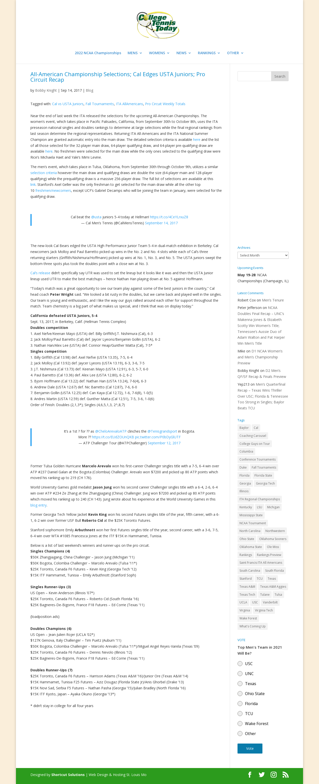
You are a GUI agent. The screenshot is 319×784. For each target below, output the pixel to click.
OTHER (233, 53)
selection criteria (43, 172)
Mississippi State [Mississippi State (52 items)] (251, 515)
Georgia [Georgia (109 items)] (245, 483)
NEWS (181, 53)
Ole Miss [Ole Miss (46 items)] (273, 547)
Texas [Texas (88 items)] (272, 578)
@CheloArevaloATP (111, 431)
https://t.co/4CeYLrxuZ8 (169, 217)
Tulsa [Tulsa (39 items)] (278, 594)
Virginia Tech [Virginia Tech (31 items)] (264, 610)
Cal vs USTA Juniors (67, 103)
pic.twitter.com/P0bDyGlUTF (158, 437)
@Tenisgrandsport (162, 431)
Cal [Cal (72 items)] (256, 428)
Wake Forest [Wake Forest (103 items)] (248, 618)
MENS (133, 53)
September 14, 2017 (161, 223)
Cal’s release (40, 272)
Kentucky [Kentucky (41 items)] (245, 507)
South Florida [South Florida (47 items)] (274, 570)
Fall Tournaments (99, 103)
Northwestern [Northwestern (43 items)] (275, 531)
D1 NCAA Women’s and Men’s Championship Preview (260, 357)
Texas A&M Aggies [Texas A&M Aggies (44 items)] (273, 586)
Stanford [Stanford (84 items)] (245, 578)
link (33, 184)
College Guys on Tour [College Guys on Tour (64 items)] (254, 444)
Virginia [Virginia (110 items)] (244, 610)
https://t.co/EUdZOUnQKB (113, 437)
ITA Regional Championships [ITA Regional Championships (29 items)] (259, 499)
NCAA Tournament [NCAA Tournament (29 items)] (252, 523)
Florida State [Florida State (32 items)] (263, 475)
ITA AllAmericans (129, 103)
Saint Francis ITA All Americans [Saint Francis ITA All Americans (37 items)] (260, 562)
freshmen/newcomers (53, 190)
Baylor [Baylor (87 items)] (244, 428)
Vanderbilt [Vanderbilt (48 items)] (270, 602)
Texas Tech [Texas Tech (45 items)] (247, 594)
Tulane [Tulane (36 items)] (265, 594)
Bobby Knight (46, 90)
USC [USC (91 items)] (255, 602)
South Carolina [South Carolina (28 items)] (249, 570)
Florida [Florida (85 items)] (244, 475)
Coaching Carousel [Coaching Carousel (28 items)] (252, 436)
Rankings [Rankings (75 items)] (245, 555)
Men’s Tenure (273, 300)
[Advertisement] (263, 164)
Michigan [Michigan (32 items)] (273, 507)
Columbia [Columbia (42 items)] (246, 451)
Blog (89, 90)
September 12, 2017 (164, 443)
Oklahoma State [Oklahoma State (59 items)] (250, 547)
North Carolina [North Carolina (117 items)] (249, 531)
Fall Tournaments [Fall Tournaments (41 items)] (264, 467)
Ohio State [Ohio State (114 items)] (246, 539)
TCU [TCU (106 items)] (260, 578)
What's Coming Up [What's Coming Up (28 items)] (252, 626)
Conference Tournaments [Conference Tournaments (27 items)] (257, 459)
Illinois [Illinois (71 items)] (243, 491)
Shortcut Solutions (68, 774)
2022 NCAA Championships (98, 53)
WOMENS (157, 53)
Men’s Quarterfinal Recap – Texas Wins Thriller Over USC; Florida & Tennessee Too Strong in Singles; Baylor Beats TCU (263, 396)
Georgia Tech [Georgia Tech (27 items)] (265, 483)
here (196, 139)
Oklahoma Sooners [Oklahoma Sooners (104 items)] (272, 539)
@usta (96, 217)
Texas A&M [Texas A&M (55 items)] (247, 586)
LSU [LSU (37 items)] (259, 507)
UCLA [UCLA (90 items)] (243, 602)
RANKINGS (207, 53)
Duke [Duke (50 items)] (243, 467)
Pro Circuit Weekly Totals (165, 103)
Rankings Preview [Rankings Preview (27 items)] (269, 555)
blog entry (38, 505)
